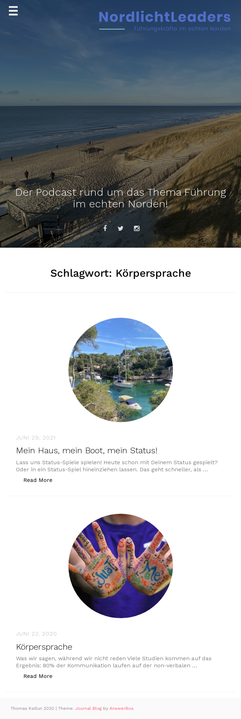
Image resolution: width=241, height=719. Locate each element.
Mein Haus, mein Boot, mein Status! (86, 450)
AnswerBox (121, 708)
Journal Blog (89, 708)
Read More (41, 479)
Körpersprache (44, 647)
